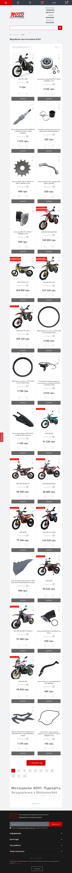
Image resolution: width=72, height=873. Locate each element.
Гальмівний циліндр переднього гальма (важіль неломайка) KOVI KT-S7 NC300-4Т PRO (49, 383)
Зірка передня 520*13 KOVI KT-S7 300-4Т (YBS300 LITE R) (22, 182)
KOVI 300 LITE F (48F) (22, 331)
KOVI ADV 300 (23, 681)
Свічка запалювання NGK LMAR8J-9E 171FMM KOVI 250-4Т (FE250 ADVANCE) (23, 131)
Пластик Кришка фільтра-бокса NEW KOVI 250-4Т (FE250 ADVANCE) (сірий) (23, 581)
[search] (60, 28)
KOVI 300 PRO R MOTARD (49, 232)
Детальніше (18, 863)
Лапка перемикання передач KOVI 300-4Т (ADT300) (49, 182)
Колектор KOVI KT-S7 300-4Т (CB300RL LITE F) (23, 233)
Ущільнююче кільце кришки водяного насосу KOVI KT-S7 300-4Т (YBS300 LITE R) (49, 733)
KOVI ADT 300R (23, 79)
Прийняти (37, 869)
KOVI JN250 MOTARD (49, 484)
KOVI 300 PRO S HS (49, 282)
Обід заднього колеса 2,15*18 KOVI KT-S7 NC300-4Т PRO (23, 382)
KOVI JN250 (22, 532)
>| (25, 776)
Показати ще (36, 763)
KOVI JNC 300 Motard (22, 484)
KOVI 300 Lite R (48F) (49, 532)
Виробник (16, 35)
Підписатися (55, 824)
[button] (30, 2)
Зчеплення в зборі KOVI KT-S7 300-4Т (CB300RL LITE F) (49, 80)
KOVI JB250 (49, 581)
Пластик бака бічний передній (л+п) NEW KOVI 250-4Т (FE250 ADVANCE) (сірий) (23, 733)
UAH (54, 3)
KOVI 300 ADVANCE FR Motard (23, 631)
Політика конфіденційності (27, 828)
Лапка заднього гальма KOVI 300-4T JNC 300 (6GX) (49, 682)
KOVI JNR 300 (49, 433)
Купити (23, 99)
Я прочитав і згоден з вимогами (29, 828)
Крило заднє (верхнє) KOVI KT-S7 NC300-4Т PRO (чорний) (22, 434)
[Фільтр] (1, 437)
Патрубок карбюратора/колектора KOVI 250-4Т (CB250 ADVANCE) (49, 130)
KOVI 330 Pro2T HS (23, 282)
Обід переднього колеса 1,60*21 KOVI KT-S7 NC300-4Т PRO (49, 332)
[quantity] (23, 93)
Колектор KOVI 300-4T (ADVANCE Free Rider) (49, 632)
